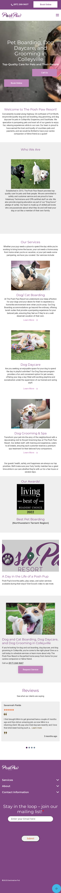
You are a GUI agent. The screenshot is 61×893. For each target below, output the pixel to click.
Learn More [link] (30, 320)
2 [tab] (29, 747)
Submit (30, 838)
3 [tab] (32, 747)
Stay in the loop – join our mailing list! (30, 809)
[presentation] (30, 828)
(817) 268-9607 (20, 4)
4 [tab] (34, 747)
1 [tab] (26, 747)
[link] (45, 4)
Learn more (37, 728)
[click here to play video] (30, 555)
